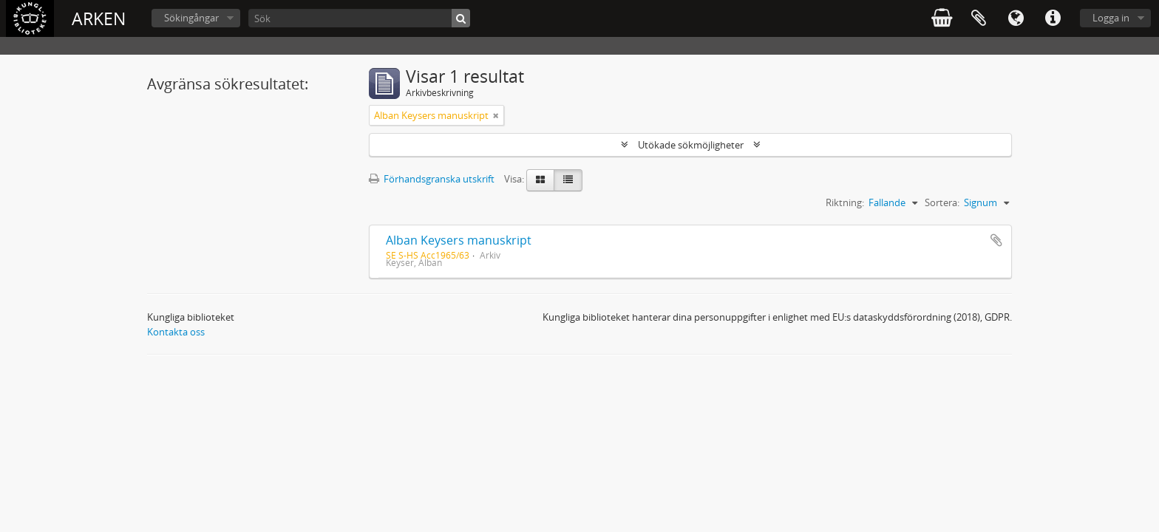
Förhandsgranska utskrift (431, 178)
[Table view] (568, 180)
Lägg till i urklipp (996, 240)
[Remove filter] (496, 115)
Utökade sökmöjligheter (691, 144)
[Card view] (540, 180)
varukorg (941, 18)
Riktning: (845, 202)
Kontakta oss (176, 331)
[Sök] (359, 18)
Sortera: (942, 202)
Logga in (1110, 17)
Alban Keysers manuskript (458, 240)
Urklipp (978, 18)
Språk (1015, 18)
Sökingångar (191, 17)
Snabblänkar (1052, 18)
